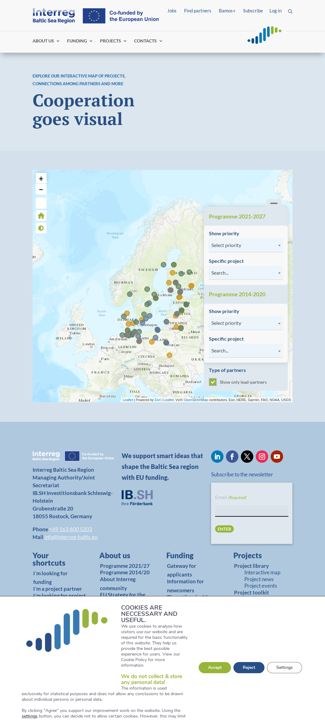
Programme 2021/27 (125, 566)
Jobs (172, 10)
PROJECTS (110, 41)
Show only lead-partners (238, 382)
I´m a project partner (57, 588)
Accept (215, 667)
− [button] (41, 189)
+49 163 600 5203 (70, 529)
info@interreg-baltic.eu (70, 537)
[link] (56, 561)
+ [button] (41, 178)
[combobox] (246, 245)
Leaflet (128, 400)
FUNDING (77, 41)
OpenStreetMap (196, 400)
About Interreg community (118, 583)
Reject (249, 667)
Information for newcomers (185, 586)
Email (230, 497)
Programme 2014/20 (125, 572)
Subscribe (253, 10)
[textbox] (246, 245)
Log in (275, 10)
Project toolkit (251, 592)
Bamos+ (227, 10)
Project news (258, 579)
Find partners (197, 10)
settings (30, 716)
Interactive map (262, 572)
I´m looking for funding (50, 577)
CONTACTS (145, 41)
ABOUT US (43, 41)
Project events (260, 585)
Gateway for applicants (181, 570)
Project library (251, 566)
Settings (284, 667)
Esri (157, 400)
